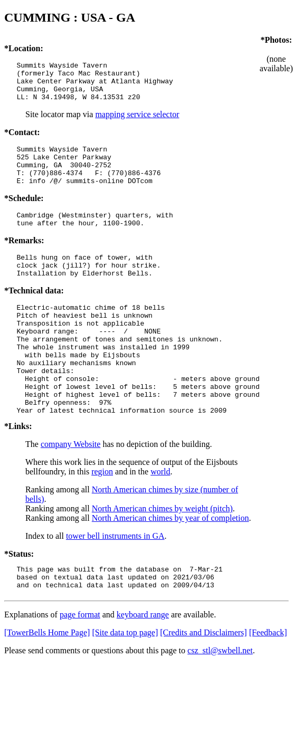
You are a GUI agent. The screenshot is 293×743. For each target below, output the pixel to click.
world (160, 517)
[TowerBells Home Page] (47, 683)
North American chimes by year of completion (170, 563)
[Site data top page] (125, 683)
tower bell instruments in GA (115, 581)
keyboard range (143, 665)
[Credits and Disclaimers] (203, 683)
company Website (71, 489)
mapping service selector (137, 122)
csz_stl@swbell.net (220, 701)
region (102, 517)
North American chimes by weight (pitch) (162, 554)
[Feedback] (268, 683)
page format (80, 665)
